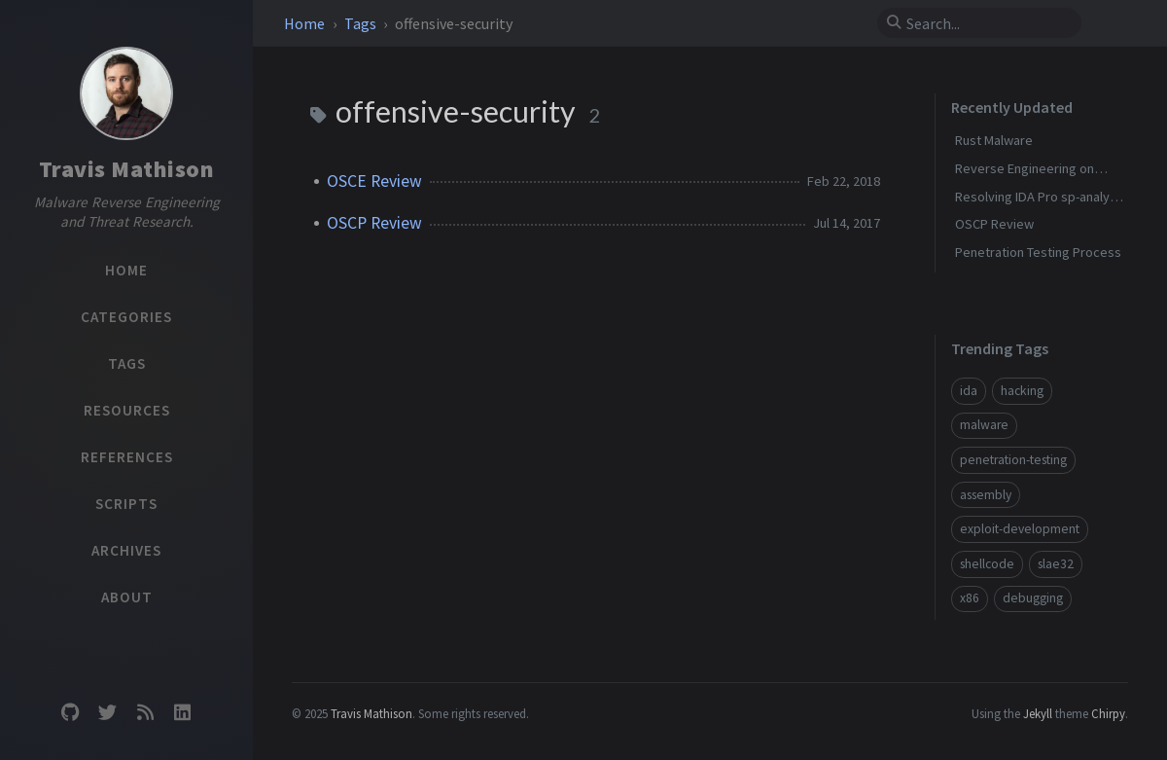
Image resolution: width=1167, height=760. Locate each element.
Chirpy (1108, 713)
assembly (985, 495)
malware (984, 424)
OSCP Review (374, 223)
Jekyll (1037, 713)
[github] (70, 713)
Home (306, 23)
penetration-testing (1013, 460)
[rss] (144, 713)
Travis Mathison (127, 169)
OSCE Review (374, 181)
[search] (987, 23)
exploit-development (1019, 529)
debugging (1033, 598)
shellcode (987, 564)
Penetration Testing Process (1038, 252)
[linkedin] (181, 713)
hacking (1022, 390)
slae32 (1056, 564)
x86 (969, 598)
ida (968, 390)
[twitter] (107, 713)
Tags (361, 23)
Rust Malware (994, 140)
